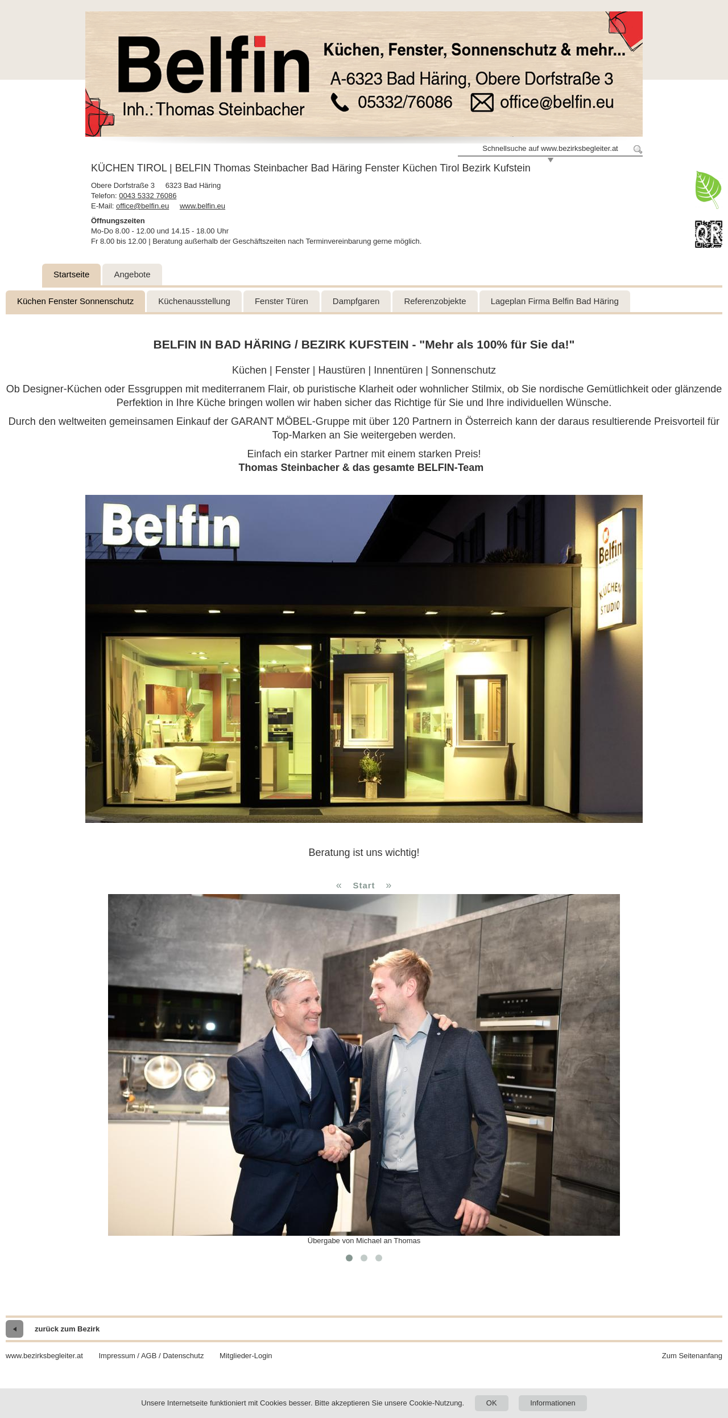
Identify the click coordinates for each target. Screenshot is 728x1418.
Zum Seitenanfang (692, 1355)
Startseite (71, 274)
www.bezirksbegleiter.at (44, 1355)
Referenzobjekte (435, 301)
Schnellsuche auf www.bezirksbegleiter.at (550, 148)
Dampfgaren (356, 301)
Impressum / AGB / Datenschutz (151, 1355)
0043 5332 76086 (147, 195)
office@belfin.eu (142, 206)
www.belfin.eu (202, 206)
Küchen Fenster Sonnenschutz (75, 301)
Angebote (132, 274)
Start (364, 885)
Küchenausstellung (194, 301)
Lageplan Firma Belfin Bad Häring (555, 301)
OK (491, 1403)
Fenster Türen (281, 301)
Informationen (553, 1403)
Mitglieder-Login (246, 1355)
